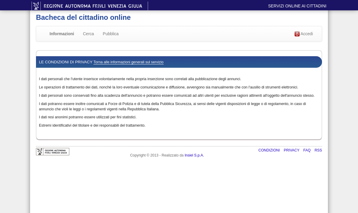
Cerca (88, 33)
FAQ (307, 150)
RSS (318, 150)
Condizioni (269, 150)
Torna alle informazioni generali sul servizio (128, 62)
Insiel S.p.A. (194, 155)
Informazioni (62, 33)
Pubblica (111, 33)
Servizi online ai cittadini (297, 6)
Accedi (304, 34)
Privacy (292, 150)
